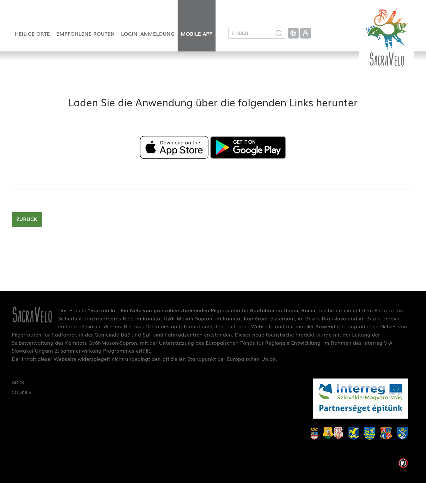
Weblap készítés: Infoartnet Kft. (403, 463)
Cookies (21, 392)
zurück (26, 219)
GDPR (18, 382)
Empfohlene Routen (85, 33)
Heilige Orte (32, 33)
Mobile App (196, 33)
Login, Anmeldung (147, 33)
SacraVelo (386, 33)
